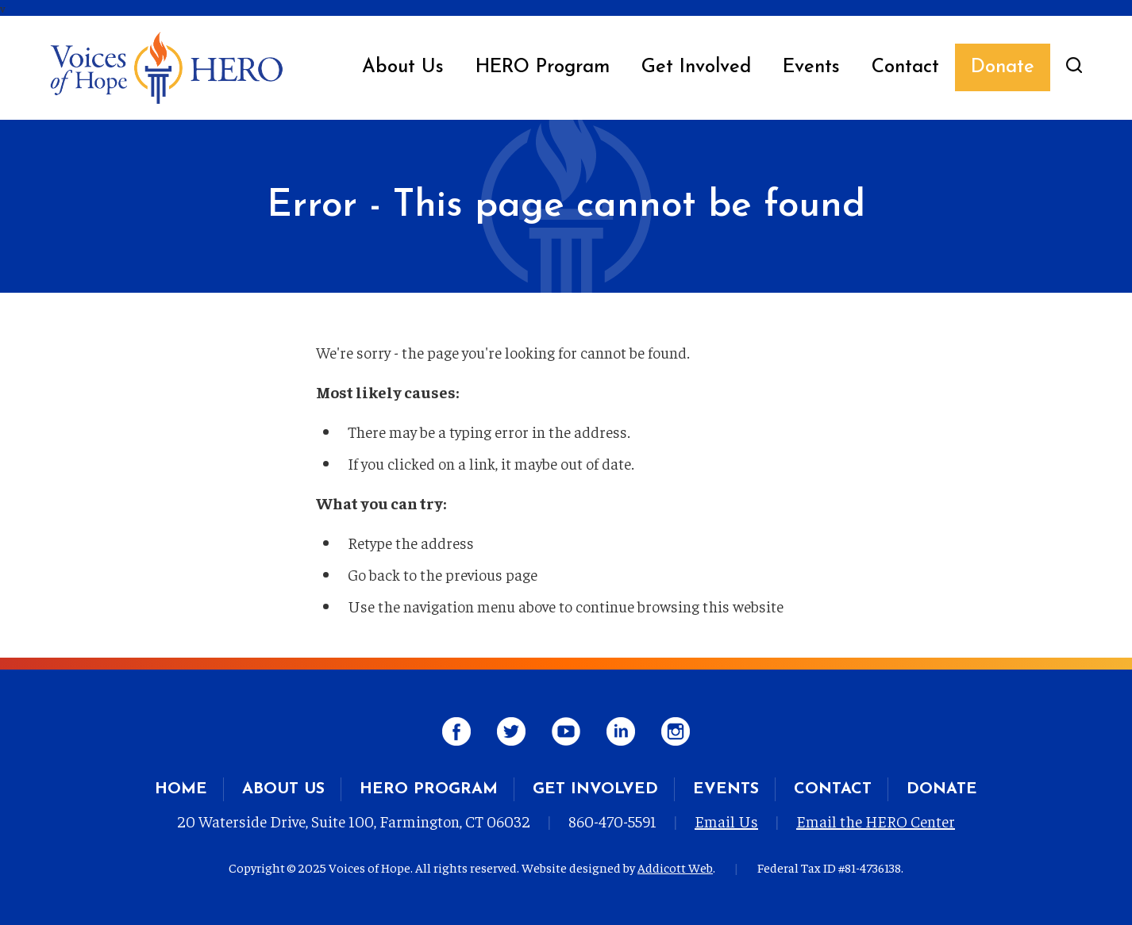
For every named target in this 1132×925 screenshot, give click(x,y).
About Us (403, 67)
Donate (1002, 67)
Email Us (726, 821)
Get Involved (696, 67)
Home (181, 789)
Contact (905, 67)
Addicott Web (675, 867)
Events (811, 67)
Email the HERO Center (875, 821)
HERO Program (543, 67)
